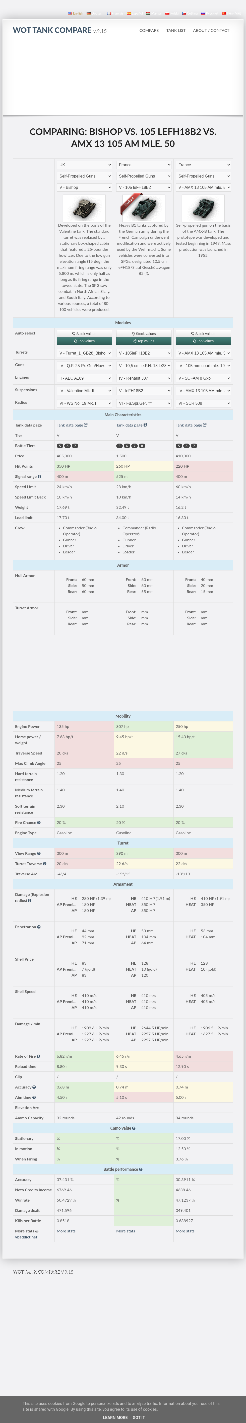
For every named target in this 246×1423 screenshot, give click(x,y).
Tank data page (72, 425)
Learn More (115, 1417)
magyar (154, 13)
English (75, 13)
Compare (149, 30)
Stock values (84, 334)
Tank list (176, 30)
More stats (66, 1230)
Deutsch (95, 13)
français (115, 13)
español (135, 13)
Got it (139, 1417)
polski (171, 13)
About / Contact (211, 30)
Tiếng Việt (231, 13)
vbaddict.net (26, 1236)
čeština (190, 13)
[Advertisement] (123, 77)
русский (209, 13)
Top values (84, 341)
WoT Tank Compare (60, 29)
